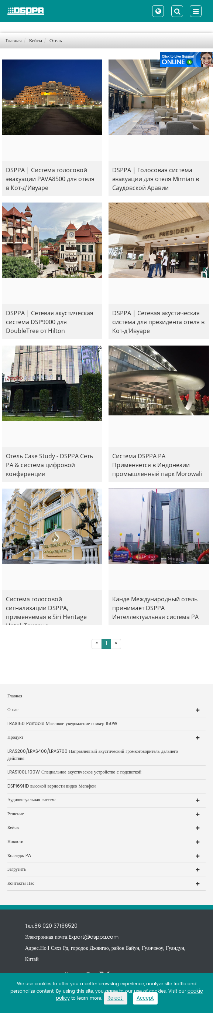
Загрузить (16, 869)
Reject (115, 998)
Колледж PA (19, 855)
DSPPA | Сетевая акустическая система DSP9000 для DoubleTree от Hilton (49, 322)
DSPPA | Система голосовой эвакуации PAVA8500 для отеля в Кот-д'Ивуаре (50, 179)
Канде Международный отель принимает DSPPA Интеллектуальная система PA (155, 608)
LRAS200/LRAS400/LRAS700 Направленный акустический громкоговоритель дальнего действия (92, 755)
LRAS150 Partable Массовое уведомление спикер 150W (62, 723)
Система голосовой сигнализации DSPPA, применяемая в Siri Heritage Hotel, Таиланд (46, 610)
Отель (55, 41)
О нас (12, 709)
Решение (15, 813)
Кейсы (35, 41)
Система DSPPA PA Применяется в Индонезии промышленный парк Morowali (157, 465)
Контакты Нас (20, 883)
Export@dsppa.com (93, 937)
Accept (145, 998)
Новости (15, 841)
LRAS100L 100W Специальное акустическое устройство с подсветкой (74, 772)
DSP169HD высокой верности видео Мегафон (51, 786)
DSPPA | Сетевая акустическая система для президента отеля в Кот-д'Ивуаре (158, 322)
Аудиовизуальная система (31, 799)
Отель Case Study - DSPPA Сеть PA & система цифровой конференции (49, 465)
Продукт (15, 737)
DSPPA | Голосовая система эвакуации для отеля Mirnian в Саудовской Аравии (155, 179)
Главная (14, 41)
